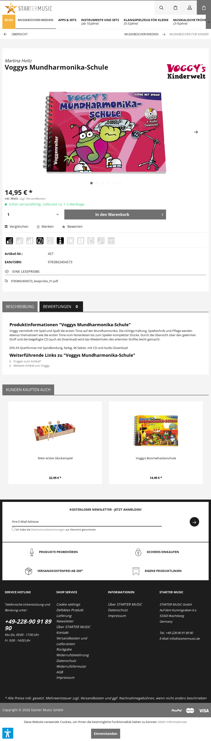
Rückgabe (64, 649)
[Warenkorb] (204, 7)
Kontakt (62, 632)
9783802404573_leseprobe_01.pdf (34, 281)
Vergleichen (16, 226)
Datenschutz (66, 660)
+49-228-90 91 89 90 (28, 624)
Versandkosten (92, 698)
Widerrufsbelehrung (72, 655)
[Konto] (190, 7)
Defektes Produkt (69, 610)
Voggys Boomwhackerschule (156, 458)
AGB (59, 672)
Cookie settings (68, 604)
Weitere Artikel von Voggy (29, 365)
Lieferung (63, 615)
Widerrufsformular (71, 666)
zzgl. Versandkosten (32, 198)
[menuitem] (8, 22)
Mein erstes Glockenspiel (55, 458)
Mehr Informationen (172, 722)
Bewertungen (61, 307)
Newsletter (65, 621)
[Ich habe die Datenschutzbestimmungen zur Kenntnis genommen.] (13, 529)
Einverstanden (105, 733)
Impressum (65, 677)
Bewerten (72, 226)
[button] (7, 733)
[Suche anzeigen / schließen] (161, 7)
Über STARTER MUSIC (73, 627)
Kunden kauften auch (28, 389)
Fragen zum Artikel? (25, 361)
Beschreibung (20, 306)
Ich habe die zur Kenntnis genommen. (56, 529)
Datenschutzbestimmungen (48, 529)
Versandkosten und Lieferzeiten (71, 641)
